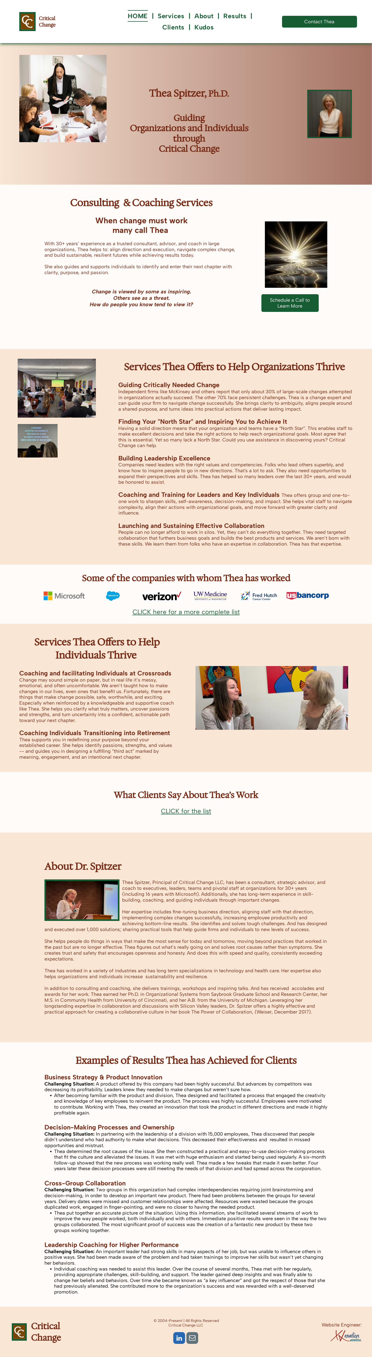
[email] (192, 1338)
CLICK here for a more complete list (186, 612)
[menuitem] (139, 16)
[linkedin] (179, 1338)
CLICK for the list (186, 811)
